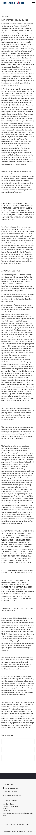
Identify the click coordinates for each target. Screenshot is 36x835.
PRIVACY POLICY (11, 824)
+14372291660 (12, 791)
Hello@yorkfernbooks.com (13, 795)
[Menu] (33, 3)
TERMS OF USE (25, 824)
